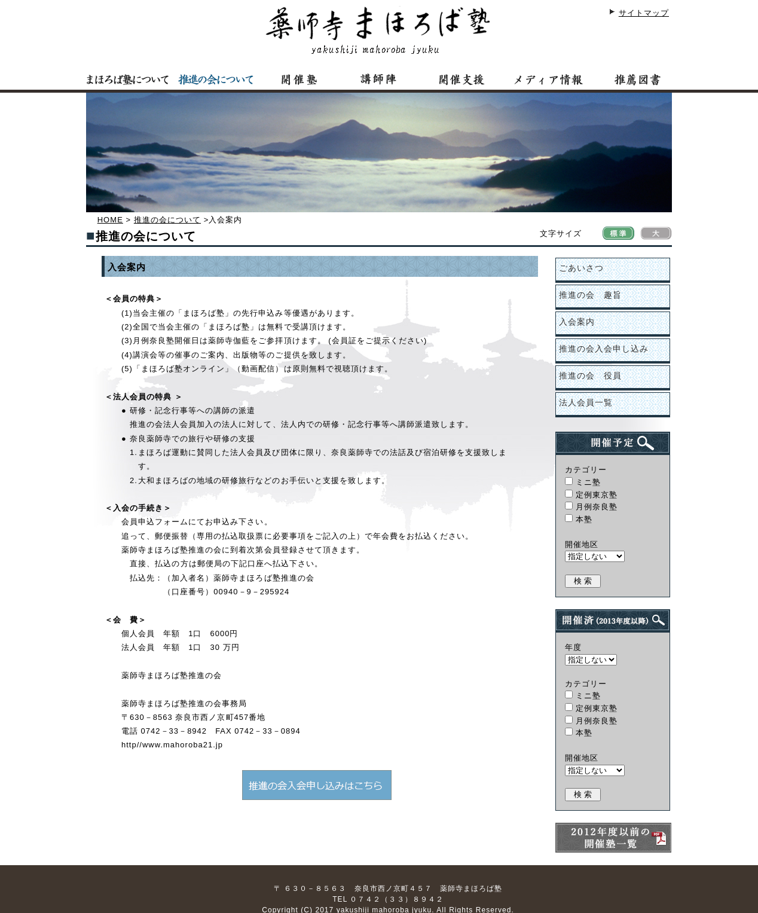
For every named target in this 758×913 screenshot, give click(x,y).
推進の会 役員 (590, 375)
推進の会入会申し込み (604, 348)
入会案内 (577, 321)
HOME (110, 219)
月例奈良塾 (591, 506)
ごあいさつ (581, 268)
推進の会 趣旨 (590, 295)
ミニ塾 (583, 482)
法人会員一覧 (586, 402)
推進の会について (167, 219)
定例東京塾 (591, 494)
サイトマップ (644, 12)
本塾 (578, 519)
